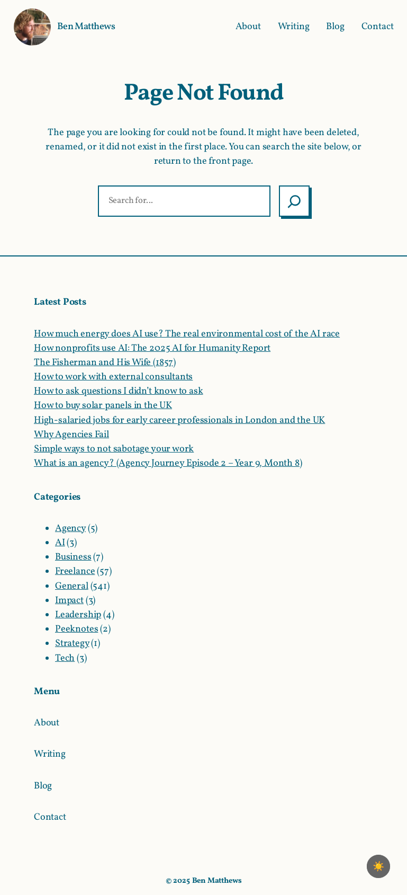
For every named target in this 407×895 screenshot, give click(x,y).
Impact (69, 600)
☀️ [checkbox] (378, 866)
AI (60, 543)
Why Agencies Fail (71, 434)
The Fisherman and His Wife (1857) (105, 362)
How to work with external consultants (113, 377)
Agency (70, 528)
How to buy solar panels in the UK (103, 405)
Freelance (75, 571)
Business (73, 557)
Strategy (72, 643)
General (71, 586)
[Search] (294, 201)
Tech (65, 658)
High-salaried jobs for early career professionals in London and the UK (179, 420)
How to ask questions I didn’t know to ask (118, 391)
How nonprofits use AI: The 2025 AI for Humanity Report (152, 348)
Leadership (78, 615)
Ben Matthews (86, 26)
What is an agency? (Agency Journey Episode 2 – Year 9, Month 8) (168, 463)
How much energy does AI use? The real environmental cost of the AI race (187, 334)
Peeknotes (76, 629)
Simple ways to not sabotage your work (114, 449)
